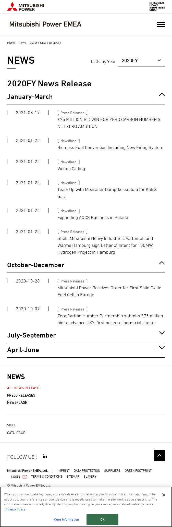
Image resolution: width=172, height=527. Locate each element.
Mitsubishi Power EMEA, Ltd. (27, 470)
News (22, 42)
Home (11, 42)
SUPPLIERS (112, 470)
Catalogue (16, 432)
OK (102, 519)
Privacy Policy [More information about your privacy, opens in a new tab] (15, 509)
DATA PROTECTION (87, 470)
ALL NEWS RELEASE (23, 388)
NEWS (16, 377)
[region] (86, 507)
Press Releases (21, 395)
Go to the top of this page (159, 455)
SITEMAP (72, 476)
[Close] (163, 495)
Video (12, 425)
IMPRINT (64, 470)
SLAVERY (89, 476)
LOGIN (19, 477)
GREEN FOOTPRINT (138, 470)
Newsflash (17, 402)
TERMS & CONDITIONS (46, 476)
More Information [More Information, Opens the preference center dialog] (66, 519)
